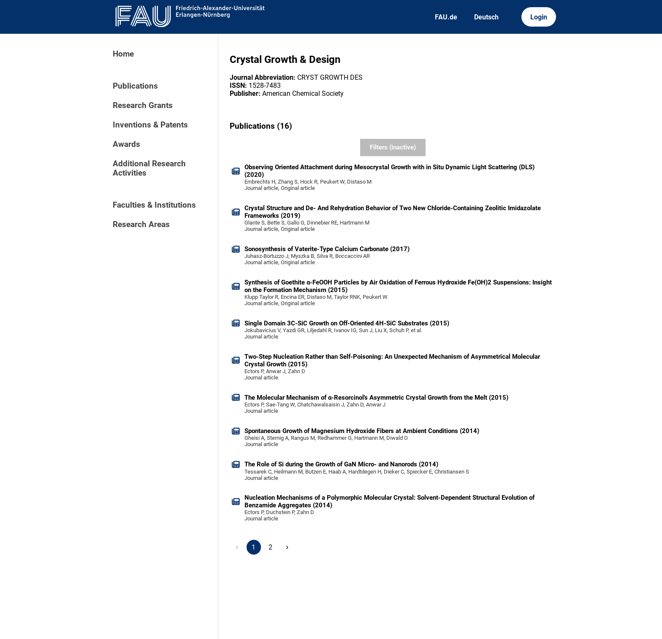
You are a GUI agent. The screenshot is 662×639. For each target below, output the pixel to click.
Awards (126, 144)
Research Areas (141, 224)
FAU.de (446, 17)
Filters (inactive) (393, 147)
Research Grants (143, 105)
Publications (135, 86)
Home (123, 54)
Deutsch (486, 17)
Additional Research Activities (149, 168)
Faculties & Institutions (154, 205)
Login (538, 17)
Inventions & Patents (150, 125)
